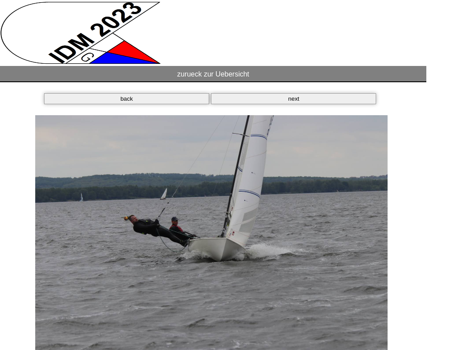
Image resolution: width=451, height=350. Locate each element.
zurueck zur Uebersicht (213, 74)
